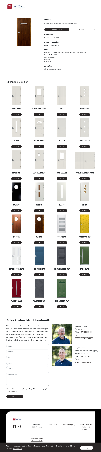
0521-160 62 (85, 356)
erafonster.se (86, 429)
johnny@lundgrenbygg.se (84, 337)
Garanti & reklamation (86, 424)
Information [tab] (57, 29)
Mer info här (17, 449)
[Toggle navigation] (91, 5)
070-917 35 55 (86, 332)
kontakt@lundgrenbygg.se (70, 424)
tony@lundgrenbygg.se (83, 362)
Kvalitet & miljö (86, 427)
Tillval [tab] (82, 29)
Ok (87, 448)
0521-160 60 (53, 424)
